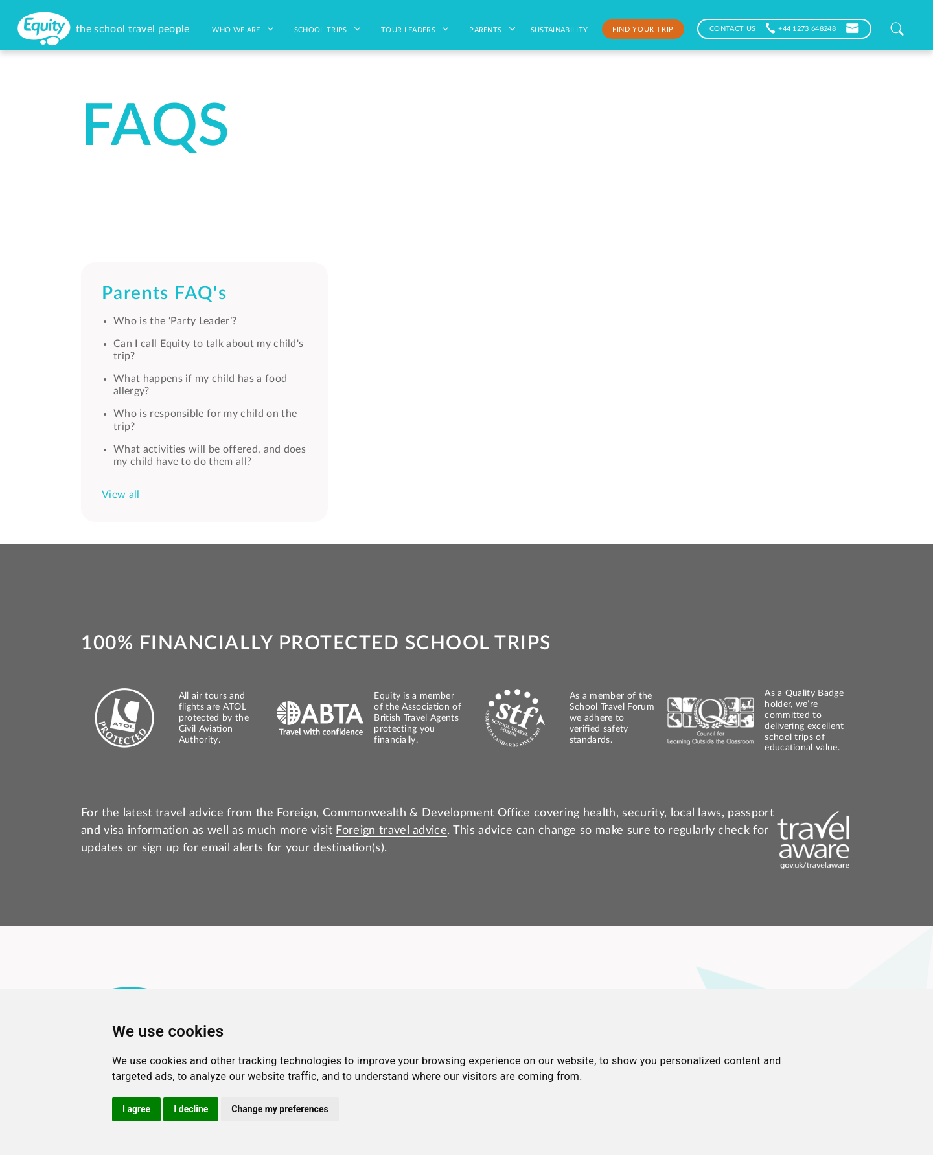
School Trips (327, 29)
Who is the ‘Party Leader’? (174, 321)
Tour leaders (414, 29)
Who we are (242, 29)
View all (121, 494)
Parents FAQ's (164, 293)
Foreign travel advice (391, 830)
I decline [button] (191, 1109)
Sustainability (559, 29)
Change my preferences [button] (279, 1109)
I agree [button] (136, 1109)
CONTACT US (732, 27)
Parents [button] (492, 29)
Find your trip (643, 28)
